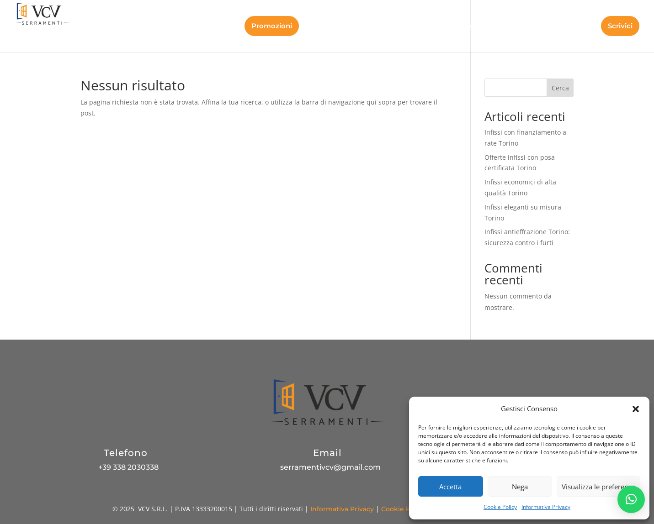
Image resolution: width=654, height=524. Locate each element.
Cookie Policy (500, 507)
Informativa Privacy (545, 507)
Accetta (450, 486)
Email (327, 452)
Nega (520, 486)
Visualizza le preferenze (598, 486)
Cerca (560, 88)
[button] (635, 409)
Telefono (126, 452)
